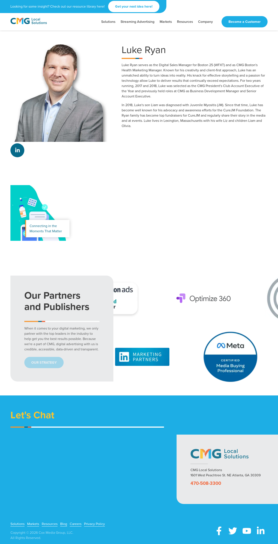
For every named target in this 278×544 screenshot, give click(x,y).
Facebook (219, 531)
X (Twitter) (233, 531)
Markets (33, 524)
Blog (63, 524)
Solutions (17, 524)
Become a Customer (244, 21)
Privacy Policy (94, 524)
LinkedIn (17, 150)
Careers (75, 524)
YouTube (247, 531)
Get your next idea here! (133, 6)
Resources (50, 524)
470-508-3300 (205, 483)
